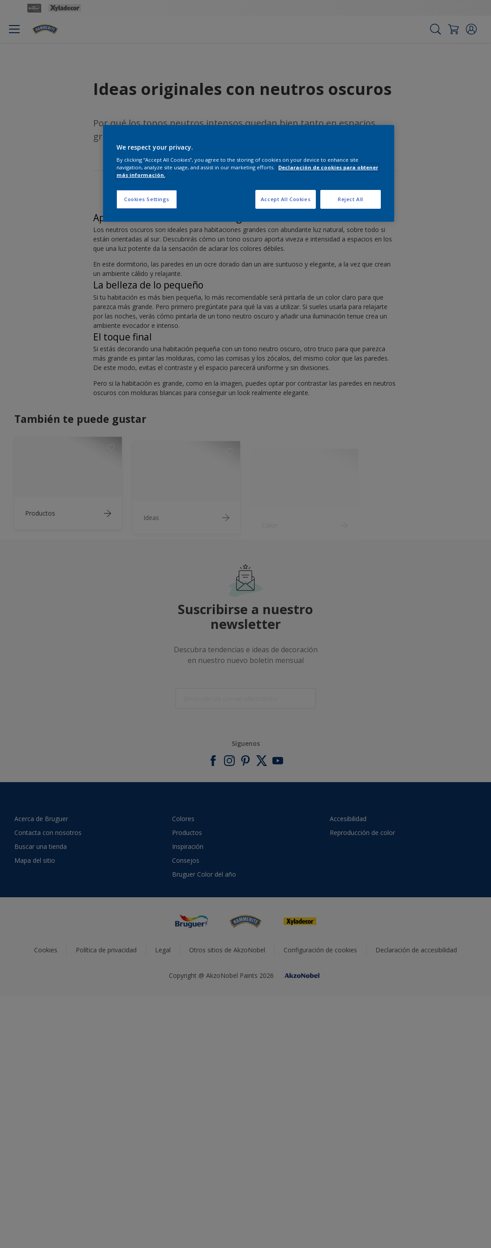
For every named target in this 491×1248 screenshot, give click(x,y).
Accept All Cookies (285, 199)
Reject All (350, 199)
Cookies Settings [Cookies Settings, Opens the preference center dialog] (146, 199)
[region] (248, 173)
